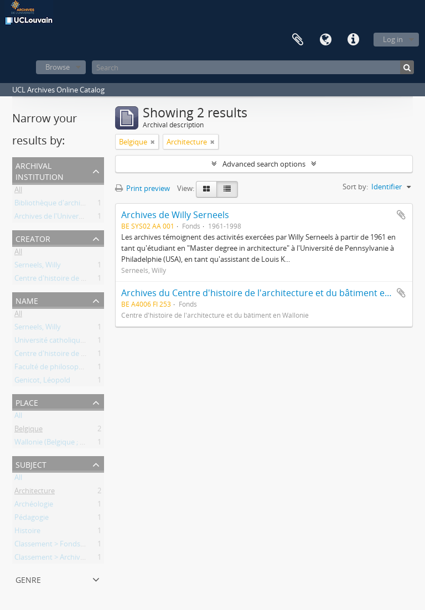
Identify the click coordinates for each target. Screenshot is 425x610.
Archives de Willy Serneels (175, 215)
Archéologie (33, 506)
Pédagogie (31, 519)
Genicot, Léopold (42, 382)
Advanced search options (263, 164)
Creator (32, 237)
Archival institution (39, 170)
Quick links (353, 40)
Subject (30, 463)
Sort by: (355, 187)
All (18, 192)
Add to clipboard (401, 214)
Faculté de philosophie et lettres (67, 369)
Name (26, 299)
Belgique (28, 431)
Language (325, 40)
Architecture (34, 493)
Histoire (27, 532)
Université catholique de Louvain (68, 342)
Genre (28, 578)
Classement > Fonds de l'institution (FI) (78, 546)
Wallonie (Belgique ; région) (58, 444)
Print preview (142, 188)
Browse (57, 67)
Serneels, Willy (37, 267)
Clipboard (298, 40)
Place (26, 401)
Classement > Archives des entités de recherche (91, 559)
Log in (393, 39)
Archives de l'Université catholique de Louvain (89, 218)
